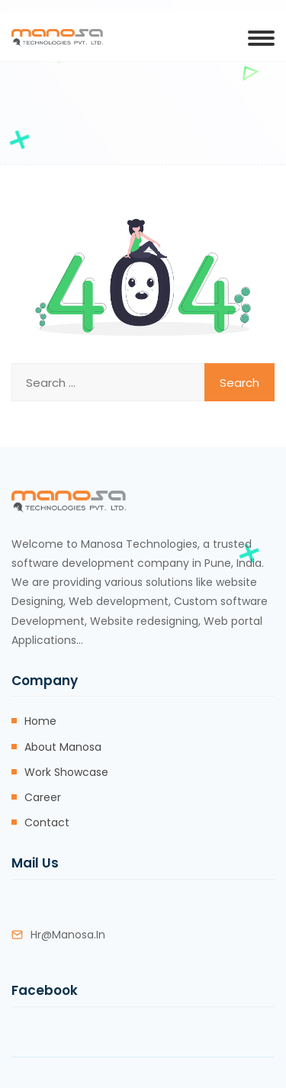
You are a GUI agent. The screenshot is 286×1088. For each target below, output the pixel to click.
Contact (46, 822)
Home (40, 721)
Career (42, 797)
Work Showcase (66, 772)
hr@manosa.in (68, 934)
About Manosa (62, 747)
